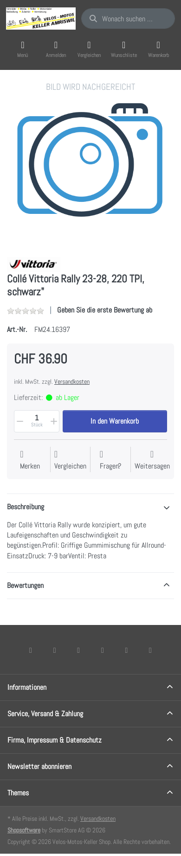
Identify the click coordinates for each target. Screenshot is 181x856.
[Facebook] (30, 650)
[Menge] (36, 421)
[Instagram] (78, 650)
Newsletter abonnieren (39, 766)
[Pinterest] (150, 650)
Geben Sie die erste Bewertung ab (104, 310)
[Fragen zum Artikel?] (110, 460)
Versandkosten (72, 381)
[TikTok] (102, 650)
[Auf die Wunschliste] (30, 460)
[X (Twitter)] (55, 650)
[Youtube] (126, 650)
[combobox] (128, 18)
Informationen (26, 687)
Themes (18, 793)
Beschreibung (25, 507)
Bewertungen (25, 585)
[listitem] (90, 164)
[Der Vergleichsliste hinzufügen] (70, 460)
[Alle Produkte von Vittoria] (33, 264)
